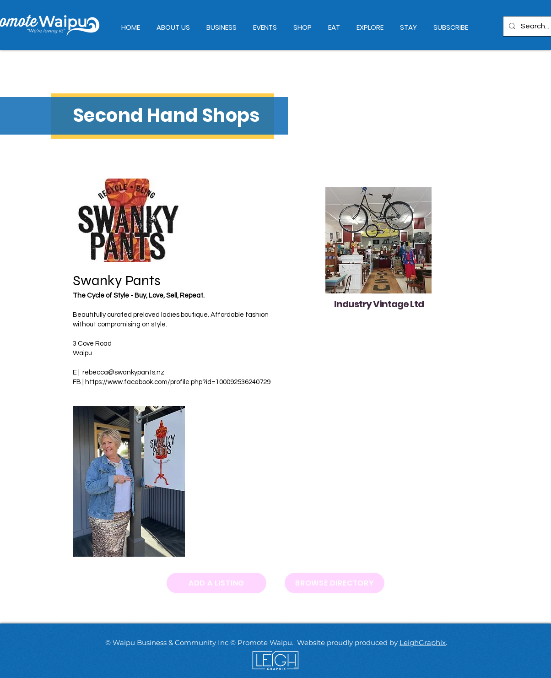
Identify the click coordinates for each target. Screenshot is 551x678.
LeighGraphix (423, 642)
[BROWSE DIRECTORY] (334, 583)
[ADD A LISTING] (216, 583)
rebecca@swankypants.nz (123, 372)
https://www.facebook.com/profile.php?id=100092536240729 (177, 382)
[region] (377, 249)
